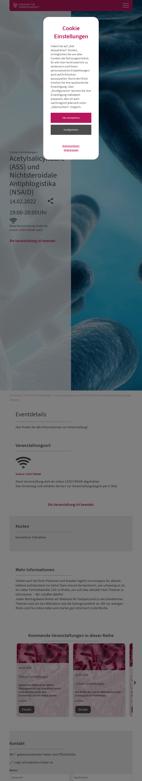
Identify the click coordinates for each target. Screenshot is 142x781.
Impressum (71, 150)
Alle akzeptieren (71, 117)
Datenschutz (71, 146)
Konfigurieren (71, 129)
